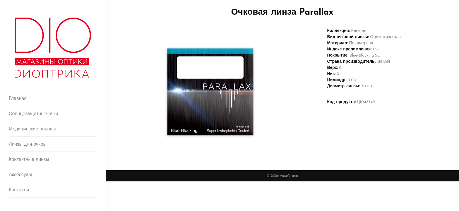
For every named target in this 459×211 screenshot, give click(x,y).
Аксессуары (22, 175)
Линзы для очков (27, 144)
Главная (18, 98)
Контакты (19, 190)
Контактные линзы (29, 159)
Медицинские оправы (32, 129)
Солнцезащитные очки (33, 114)
